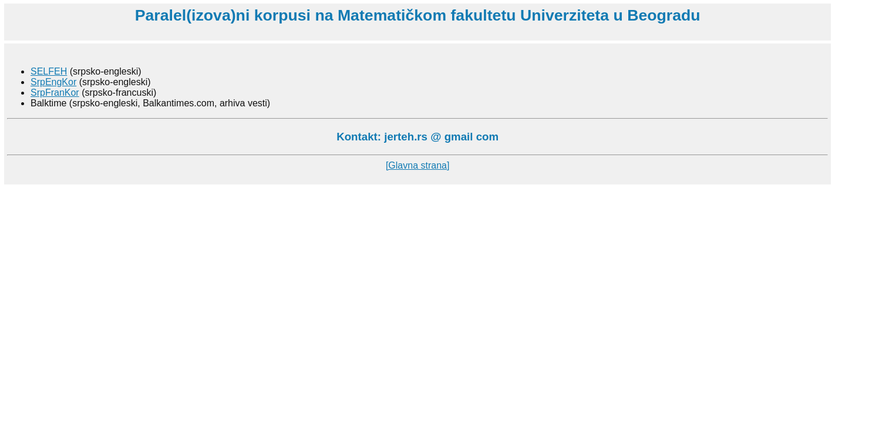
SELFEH (49, 71)
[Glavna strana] (418, 165)
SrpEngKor (53, 82)
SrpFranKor (55, 93)
